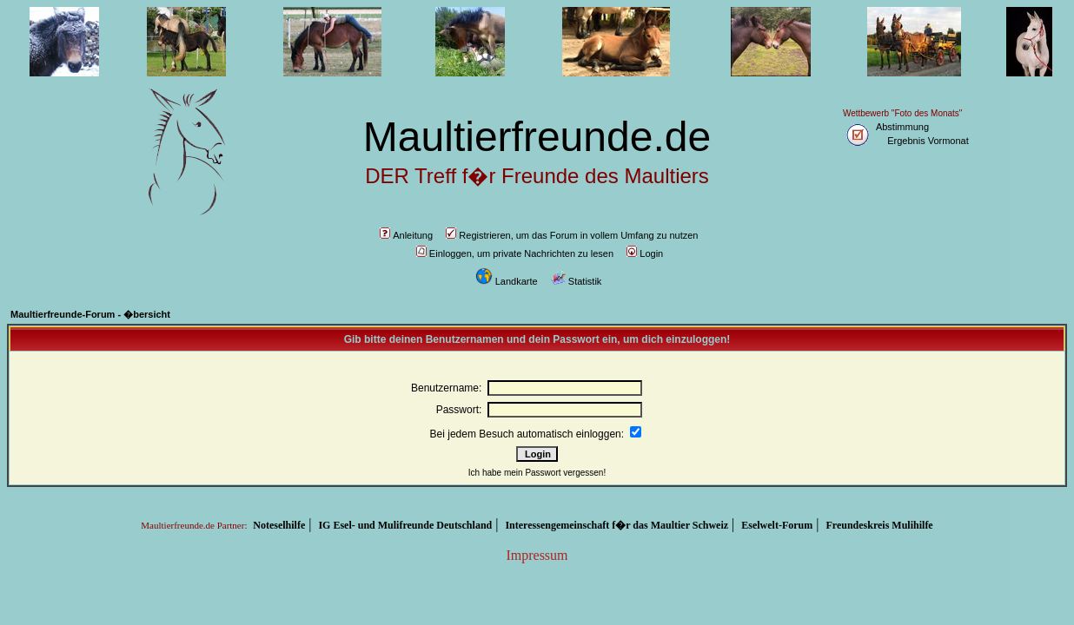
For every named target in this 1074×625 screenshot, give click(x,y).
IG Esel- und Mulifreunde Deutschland (405, 525)
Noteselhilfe (279, 525)
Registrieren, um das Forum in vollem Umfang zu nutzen (572, 235)
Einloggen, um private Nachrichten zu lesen (514, 253)
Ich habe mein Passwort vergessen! (537, 472)
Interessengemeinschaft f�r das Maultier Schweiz (616, 525)
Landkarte (506, 281)
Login (644, 253)
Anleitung (406, 235)
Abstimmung (902, 127)
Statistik (576, 281)
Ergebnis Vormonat (928, 140)
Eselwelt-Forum (776, 525)
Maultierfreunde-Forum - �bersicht (90, 314)
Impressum (536, 555)
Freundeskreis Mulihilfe (878, 525)
